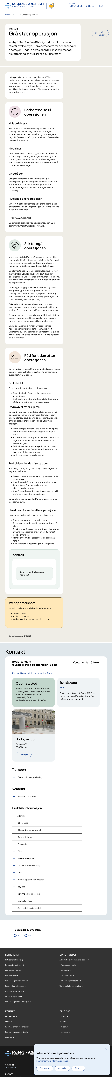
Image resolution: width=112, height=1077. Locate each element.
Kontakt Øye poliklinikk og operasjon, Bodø (32, 680)
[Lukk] (106, 1048)
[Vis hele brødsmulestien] (16, 15)
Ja (18, 943)
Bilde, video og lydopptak (29, 837)
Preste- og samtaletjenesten (31, 887)
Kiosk (20, 880)
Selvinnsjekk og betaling (29, 901)
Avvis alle (62, 1068)
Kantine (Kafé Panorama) (29, 873)
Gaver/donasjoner (26, 865)
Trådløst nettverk (25, 908)
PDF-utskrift (102, 27)
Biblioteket (23, 830)
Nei (29, 943)
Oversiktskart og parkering (30, 784)
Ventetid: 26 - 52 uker (27, 804)
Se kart (63, 695)
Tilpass (78, 1068)
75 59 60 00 (10, 1075)
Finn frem (23, 762)
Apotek (21, 823)
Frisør (20, 858)
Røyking (21, 894)
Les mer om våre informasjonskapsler (53, 1061)
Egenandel (22, 851)
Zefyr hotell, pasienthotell (29, 915)
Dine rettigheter (25, 844)
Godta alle (45, 1068)
